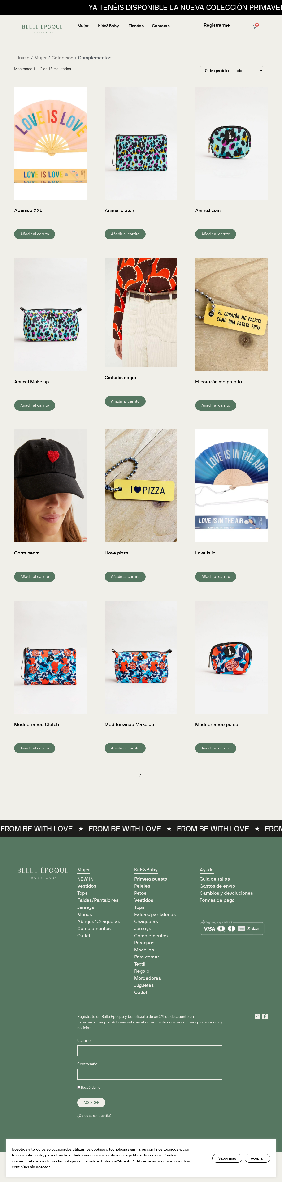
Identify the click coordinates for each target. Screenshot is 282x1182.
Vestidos (86, 886)
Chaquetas (146, 921)
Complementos (94, 928)
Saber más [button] (227, 1158)
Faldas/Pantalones (97, 900)
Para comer (146, 957)
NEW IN (85, 879)
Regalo (141, 971)
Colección (62, 57)
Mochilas (144, 950)
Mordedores (147, 978)
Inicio (24, 57)
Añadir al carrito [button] (34, 234)
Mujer (40, 57)
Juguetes (144, 985)
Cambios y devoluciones (226, 893)
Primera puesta (150, 879)
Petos (140, 893)
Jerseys (85, 907)
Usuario (84, 1041)
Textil (139, 964)
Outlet (83, 935)
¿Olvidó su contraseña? (94, 1116)
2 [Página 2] (140, 775)
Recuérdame (88, 1087)
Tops (82, 893)
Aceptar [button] (257, 1158)
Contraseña (87, 1064)
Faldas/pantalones (155, 914)
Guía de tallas (215, 879)
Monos (84, 914)
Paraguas (144, 943)
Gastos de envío (217, 886)
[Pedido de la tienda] (231, 70)
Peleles (142, 886)
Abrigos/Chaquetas (98, 921)
